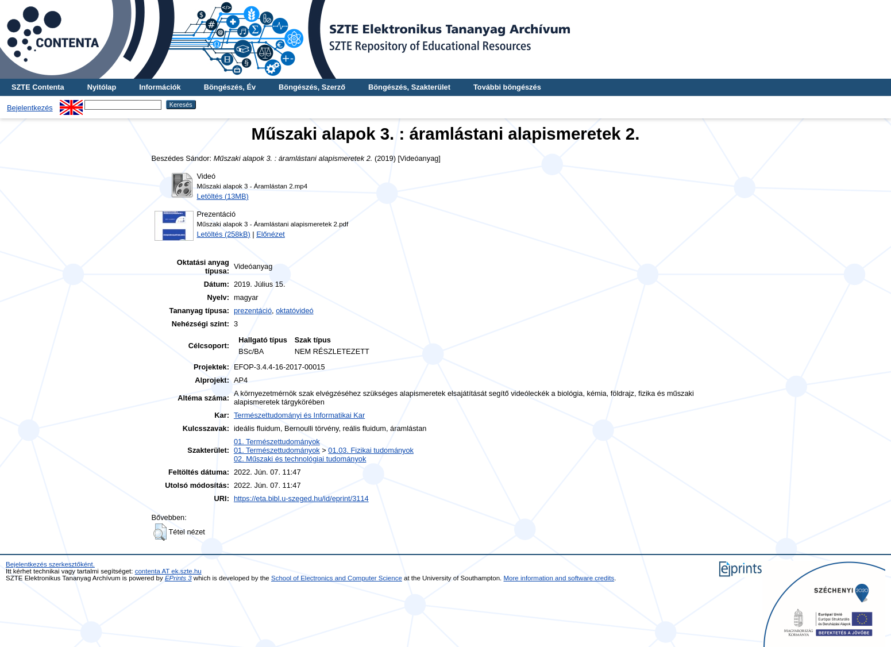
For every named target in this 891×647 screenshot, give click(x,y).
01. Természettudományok (277, 441)
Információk (160, 87)
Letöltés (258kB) (223, 234)
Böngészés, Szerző (312, 87)
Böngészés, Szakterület (409, 87)
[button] (160, 532)
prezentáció (253, 310)
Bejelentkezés (30, 107)
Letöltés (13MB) (223, 196)
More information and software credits (559, 578)
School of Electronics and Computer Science (336, 578)
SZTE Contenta (37, 87)
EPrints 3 (178, 578)
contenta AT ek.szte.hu (168, 571)
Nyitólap (101, 87)
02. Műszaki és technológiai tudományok (300, 459)
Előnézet (270, 234)
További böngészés (507, 87)
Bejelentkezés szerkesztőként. (50, 564)
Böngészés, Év (230, 87)
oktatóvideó (294, 310)
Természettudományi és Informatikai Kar (299, 415)
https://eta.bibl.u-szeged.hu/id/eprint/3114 (301, 498)
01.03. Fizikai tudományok (371, 450)
